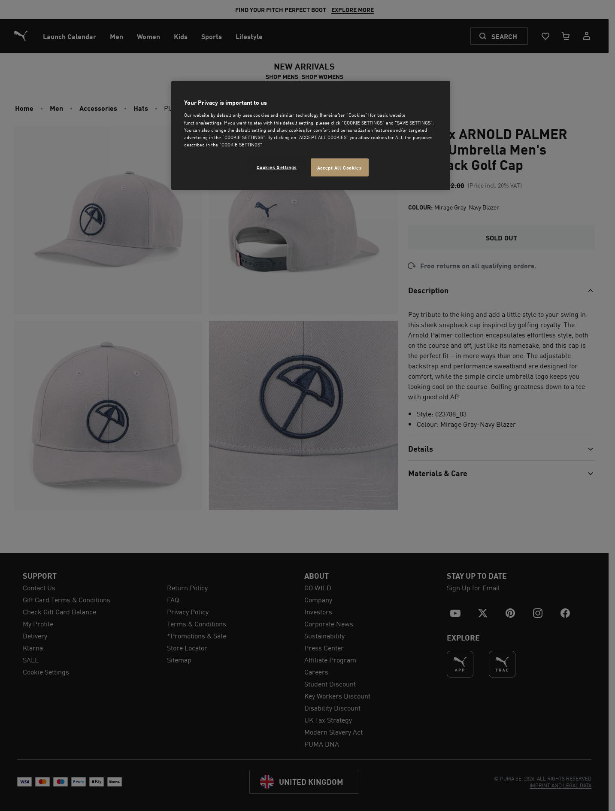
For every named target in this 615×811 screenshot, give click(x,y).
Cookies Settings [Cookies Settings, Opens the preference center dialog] (277, 166)
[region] (310, 135)
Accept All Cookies (339, 167)
